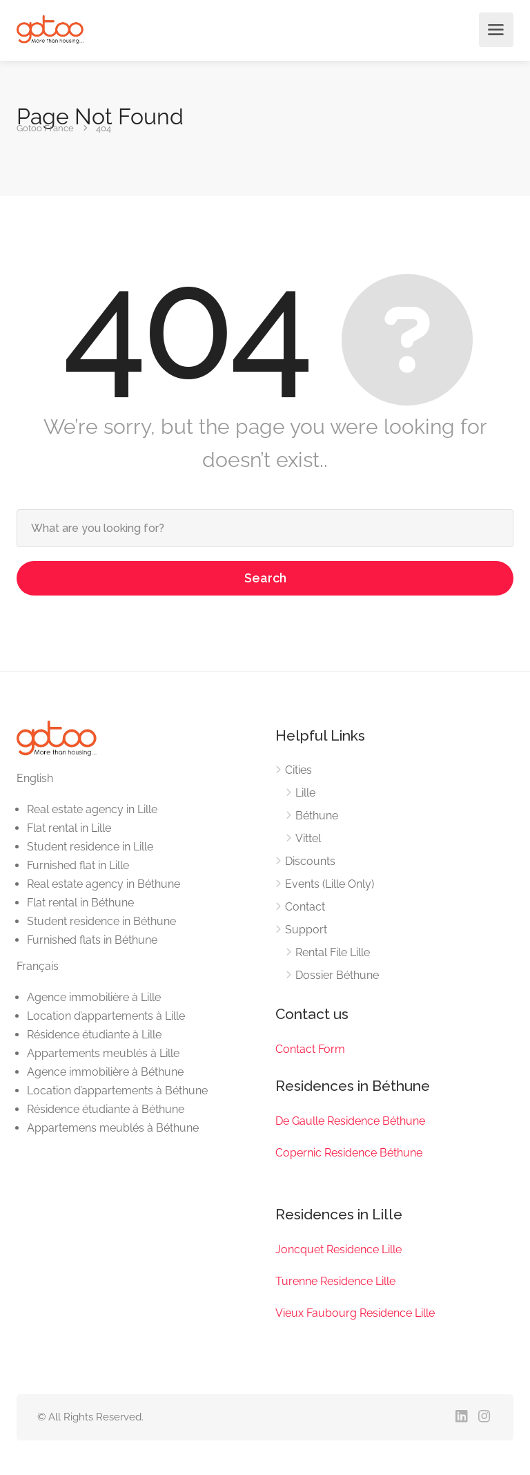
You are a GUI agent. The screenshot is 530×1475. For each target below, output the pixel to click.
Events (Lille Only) (329, 884)
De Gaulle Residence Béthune (350, 1120)
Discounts (310, 861)
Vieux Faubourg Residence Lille (355, 1313)
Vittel (308, 838)
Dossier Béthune (337, 975)
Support (306, 929)
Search (265, 578)
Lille (305, 792)
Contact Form (310, 1049)
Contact (305, 906)
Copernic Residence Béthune (348, 1152)
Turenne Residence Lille (335, 1281)
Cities (298, 770)
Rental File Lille (332, 952)
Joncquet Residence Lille (338, 1249)
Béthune (316, 815)
